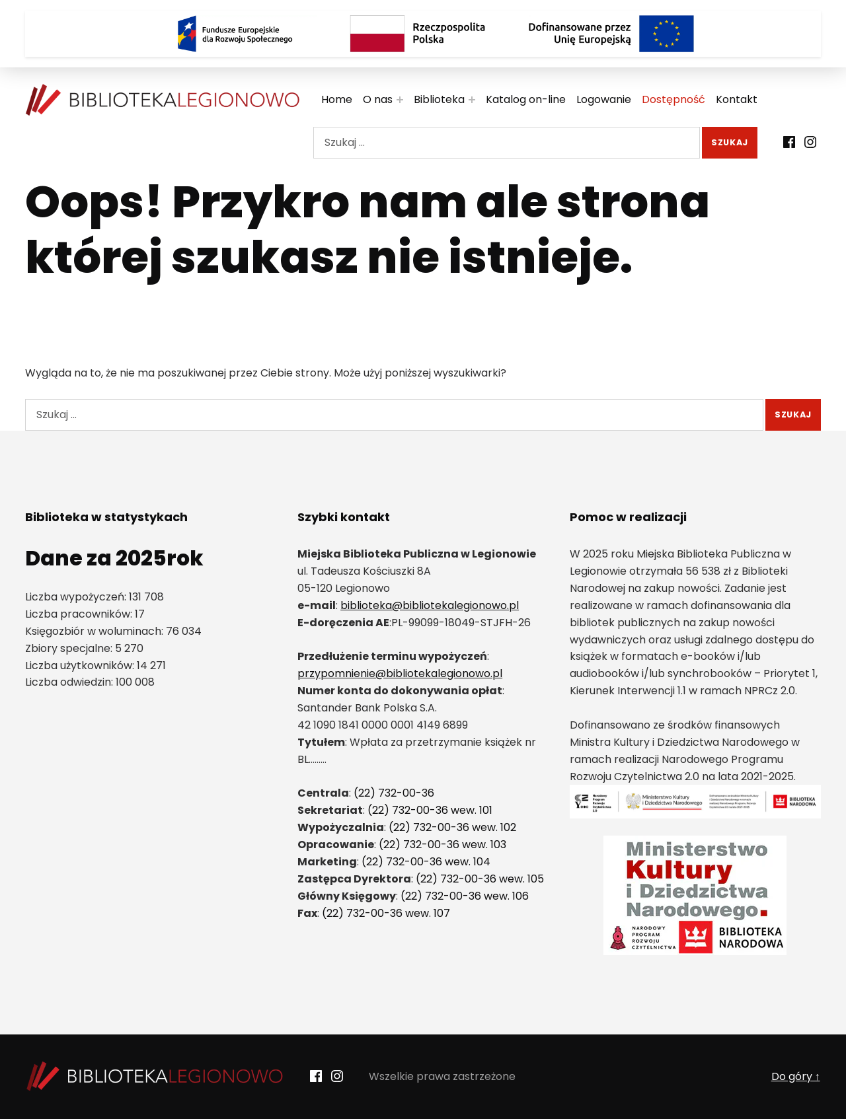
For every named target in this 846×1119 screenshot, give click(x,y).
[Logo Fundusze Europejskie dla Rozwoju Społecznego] (234, 34)
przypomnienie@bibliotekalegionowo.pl (399, 673)
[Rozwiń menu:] (400, 99)
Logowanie (603, 99)
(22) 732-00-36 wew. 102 (452, 827)
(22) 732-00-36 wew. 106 (465, 896)
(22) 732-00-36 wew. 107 (386, 913)
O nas (378, 99)
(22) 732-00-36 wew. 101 (429, 810)
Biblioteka (439, 99)
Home (336, 99)
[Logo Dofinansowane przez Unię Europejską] (611, 34)
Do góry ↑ (795, 1076)
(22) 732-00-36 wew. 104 (426, 861)
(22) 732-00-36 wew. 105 (480, 878)
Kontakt (736, 99)
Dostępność (673, 99)
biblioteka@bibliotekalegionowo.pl (429, 605)
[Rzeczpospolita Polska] (423, 34)
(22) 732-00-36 (394, 793)
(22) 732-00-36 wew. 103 (442, 844)
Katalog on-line (526, 99)
